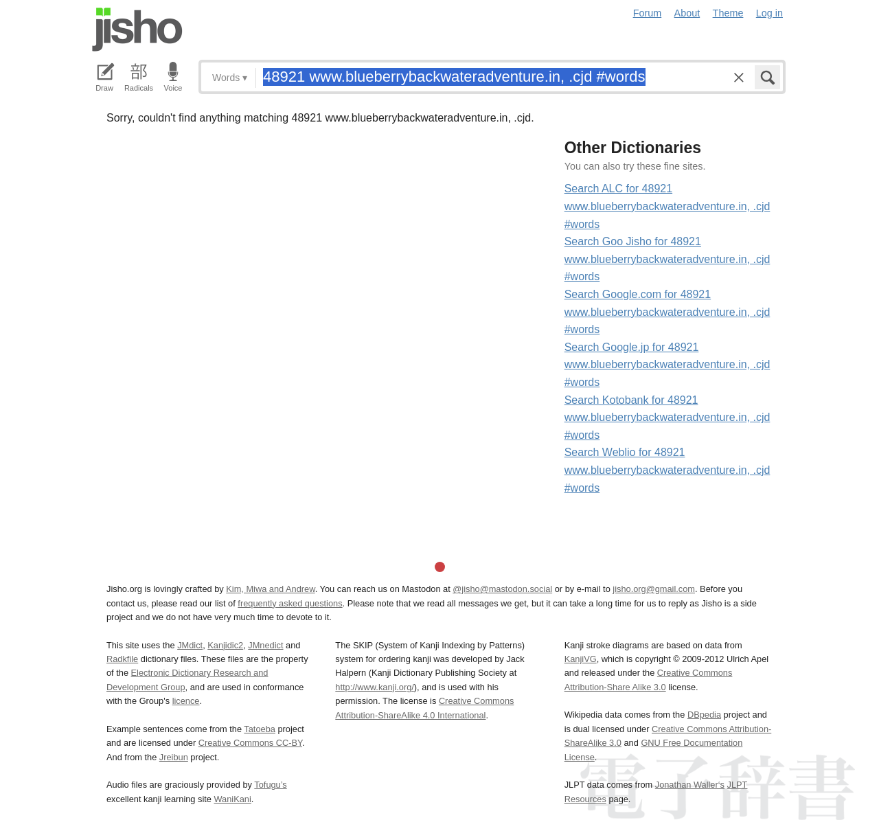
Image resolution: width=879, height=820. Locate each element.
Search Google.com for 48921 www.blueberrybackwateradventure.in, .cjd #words (667, 311)
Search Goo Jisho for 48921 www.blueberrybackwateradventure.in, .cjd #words (667, 259)
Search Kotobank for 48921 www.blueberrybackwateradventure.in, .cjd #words (667, 417)
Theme (728, 13)
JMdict (190, 645)
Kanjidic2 (225, 645)
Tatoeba (259, 729)
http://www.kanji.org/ (374, 687)
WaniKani (232, 799)
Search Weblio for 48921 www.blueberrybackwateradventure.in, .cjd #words (667, 469)
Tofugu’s (270, 784)
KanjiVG (580, 659)
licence (186, 701)
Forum (647, 13)
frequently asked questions (290, 603)
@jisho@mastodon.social (502, 589)
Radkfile (122, 659)
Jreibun (173, 757)
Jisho (137, 30)
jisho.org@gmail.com (654, 589)
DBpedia (704, 714)
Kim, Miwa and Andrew (270, 589)
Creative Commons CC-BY (250, 743)
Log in (769, 13)
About (687, 13)
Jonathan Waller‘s (689, 784)
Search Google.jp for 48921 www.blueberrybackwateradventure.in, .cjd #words (667, 364)
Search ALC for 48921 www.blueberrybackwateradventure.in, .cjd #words (667, 206)
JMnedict (265, 645)
